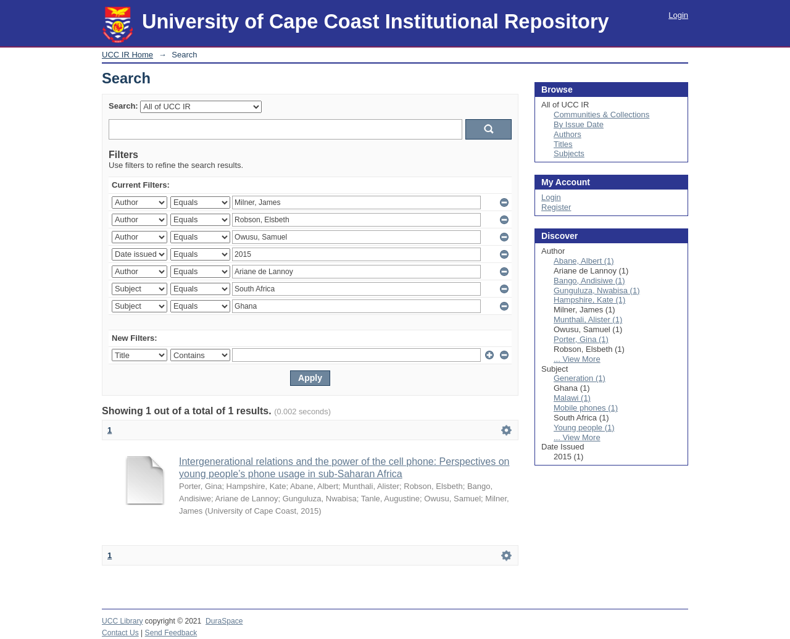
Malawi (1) (572, 398)
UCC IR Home (127, 54)
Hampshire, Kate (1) (589, 299)
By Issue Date (579, 124)
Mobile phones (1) (586, 407)
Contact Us (120, 633)
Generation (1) (579, 378)
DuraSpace (224, 621)
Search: (123, 106)
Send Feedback (171, 633)
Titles (563, 144)
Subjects (569, 153)
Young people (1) (584, 427)
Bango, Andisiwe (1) (589, 280)
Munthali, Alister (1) (588, 319)
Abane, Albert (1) (584, 260)
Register (556, 207)
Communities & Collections (601, 114)
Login (678, 15)
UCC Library (122, 621)
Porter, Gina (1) (581, 339)
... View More (577, 359)
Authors (567, 134)
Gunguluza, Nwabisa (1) (596, 290)
